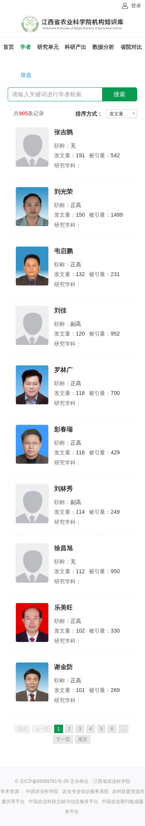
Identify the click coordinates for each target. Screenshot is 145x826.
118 (80, 393)
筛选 (25, 75)
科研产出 (75, 47)
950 (115, 571)
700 (115, 393)
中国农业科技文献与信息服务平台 (63, 801)
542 (115, 155)
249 (115, 512)
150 (80, 215)
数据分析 (103, 47)
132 (80, 274)
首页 (8, 47)
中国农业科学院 (42, 791)
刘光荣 (63, 191)
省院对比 (131, 47)
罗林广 (63, 370)
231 (115, 274)
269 (115, 690)
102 (80, 631)
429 (115, 452)
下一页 (63, 739)
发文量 (116, 114)
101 (80, 690)
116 (80, 452)
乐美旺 (63, 607)
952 (115, 333)
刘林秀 (63, 488)
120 (80, 333)
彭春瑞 (63, 429)
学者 (25, 47)
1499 (117, 215)
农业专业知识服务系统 (85, 791)
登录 (136, 6)
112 (80, 571)
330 (115, 631)
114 (80, 512)
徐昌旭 (63, 548)
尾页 (82, 739)
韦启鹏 (63, 251)
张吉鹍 (63, 132)
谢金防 (63, 667)
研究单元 (48, 47)
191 (80, 155)
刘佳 (60, 310)
